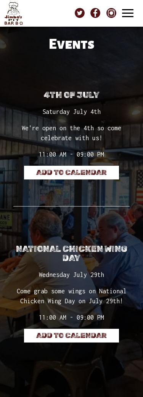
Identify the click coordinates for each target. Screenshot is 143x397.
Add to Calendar (71, 172)
